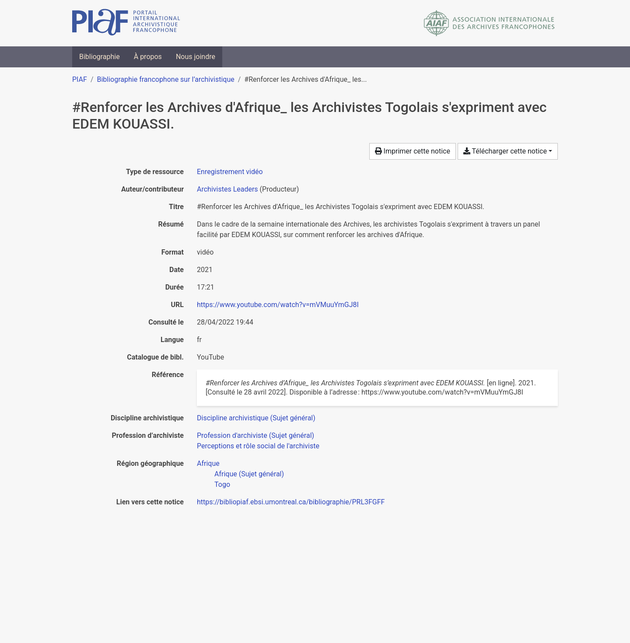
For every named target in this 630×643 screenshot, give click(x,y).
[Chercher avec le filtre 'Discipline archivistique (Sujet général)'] (256, 418)
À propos (148, 56)
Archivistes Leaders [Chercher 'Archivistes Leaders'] (227, 189)
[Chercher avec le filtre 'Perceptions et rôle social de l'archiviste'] (258, 446)
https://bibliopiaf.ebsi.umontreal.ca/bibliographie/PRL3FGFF (291, 502)
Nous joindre (195, 56)
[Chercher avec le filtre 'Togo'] (222, 484)
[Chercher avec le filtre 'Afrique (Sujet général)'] (249, 474)
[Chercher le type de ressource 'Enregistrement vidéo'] (230, 172)
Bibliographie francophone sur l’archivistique (165, 79)
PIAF (79, 79)
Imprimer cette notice (412, 151)
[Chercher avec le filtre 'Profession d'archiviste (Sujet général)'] (255, 435)
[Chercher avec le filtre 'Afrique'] (208, 463)
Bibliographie (99, 56)
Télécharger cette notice (505, 151)
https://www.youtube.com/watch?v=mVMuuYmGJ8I (278, 305)
